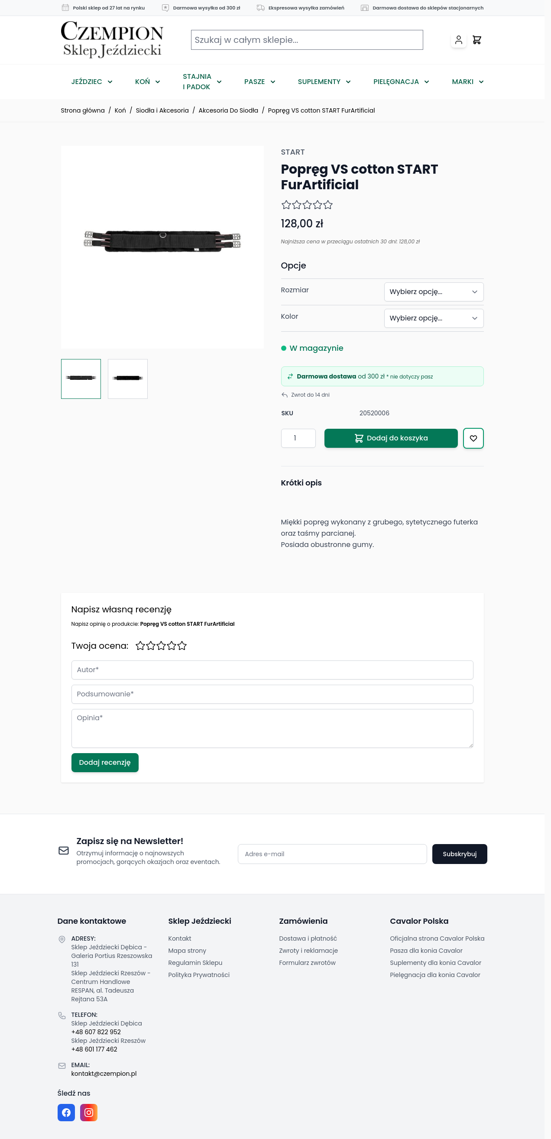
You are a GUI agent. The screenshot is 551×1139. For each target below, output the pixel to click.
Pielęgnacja (396, 82)
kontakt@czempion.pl (104, 1073)
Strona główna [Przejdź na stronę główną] (83, 110)
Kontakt (180, 938)
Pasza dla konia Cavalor (426, 950)
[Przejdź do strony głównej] (112, 40)
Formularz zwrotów (307, 962)
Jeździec (87, 82)
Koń (142, 82)
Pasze (254, 82)
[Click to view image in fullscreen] (162, 247)
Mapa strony (188, 950)
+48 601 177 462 (94, 1049)
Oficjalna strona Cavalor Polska (437, 938)
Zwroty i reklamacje (308, 950)
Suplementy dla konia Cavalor (436, 962)
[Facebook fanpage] (66, 1112)
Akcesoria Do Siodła (229, 110)
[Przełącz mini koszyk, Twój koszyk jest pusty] (477, 40)
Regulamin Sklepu (196, 962)
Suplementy (319, 82)
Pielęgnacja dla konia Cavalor (435, 975)
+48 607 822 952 (96, 1032)
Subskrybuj (459, 854)
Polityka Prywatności (199, 975)
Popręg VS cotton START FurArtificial (321, 110)
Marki (462, 82)
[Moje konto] (459, 40)
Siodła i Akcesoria (162, 110)
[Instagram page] (88, 1112)
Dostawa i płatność (308, 938)
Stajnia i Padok (197, 81)
